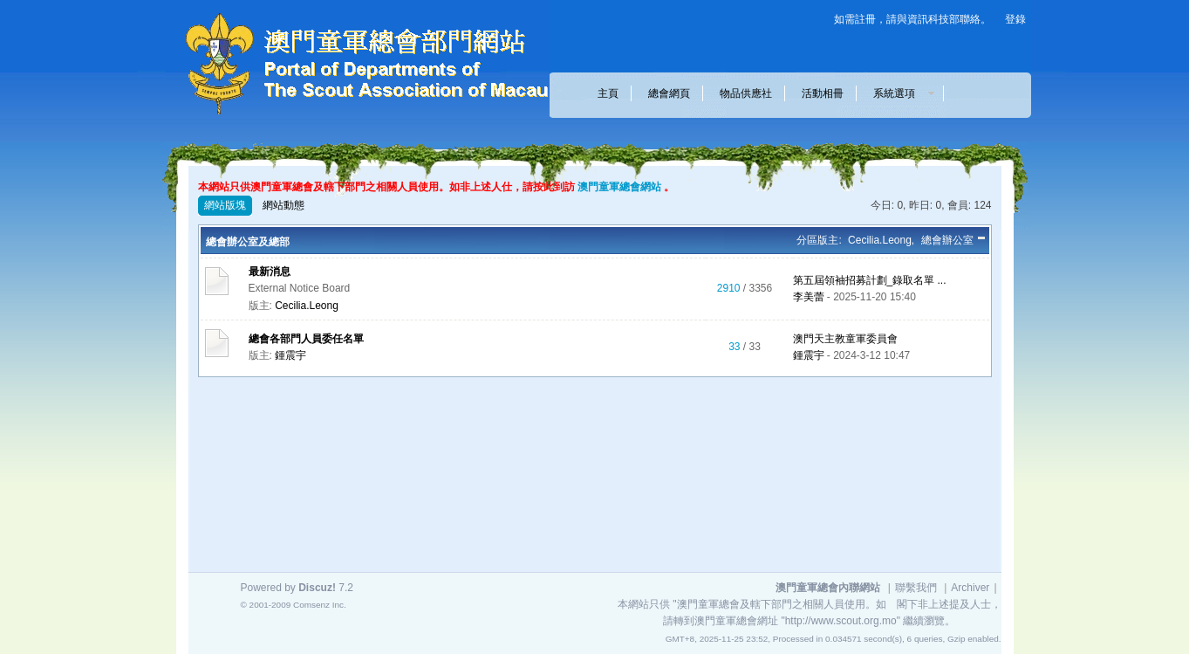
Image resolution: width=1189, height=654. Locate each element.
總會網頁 (669, 93)
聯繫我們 (916, 588)
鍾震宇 (290, 355)
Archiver (970, 588)
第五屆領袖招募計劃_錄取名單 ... (869, 280)
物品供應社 (746, 93)
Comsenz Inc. (319, 604)
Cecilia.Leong (880, 240)
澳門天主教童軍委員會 (845, 339)
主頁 (608, 93)
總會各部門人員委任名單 (306, 339)
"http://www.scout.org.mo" (840, 621)
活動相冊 (823, 93)
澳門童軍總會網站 (619, 187)
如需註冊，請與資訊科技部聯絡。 (912, 19)
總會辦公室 (947, 240)
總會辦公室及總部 (248, 242)
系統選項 (899, 93)
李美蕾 (808, 297)
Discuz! (317, 588)
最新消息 (269, 271)
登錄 (1015, 19)
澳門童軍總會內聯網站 (828, 588)
